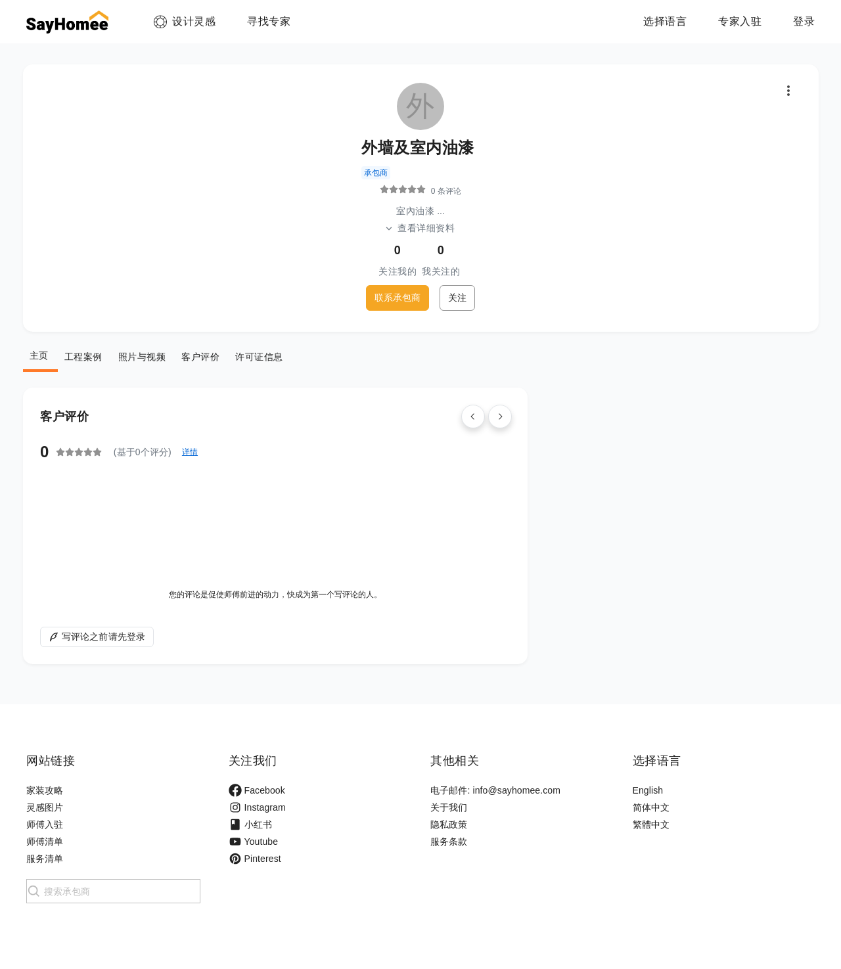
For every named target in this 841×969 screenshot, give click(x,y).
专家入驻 (739, 21)
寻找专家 (268, 21)
